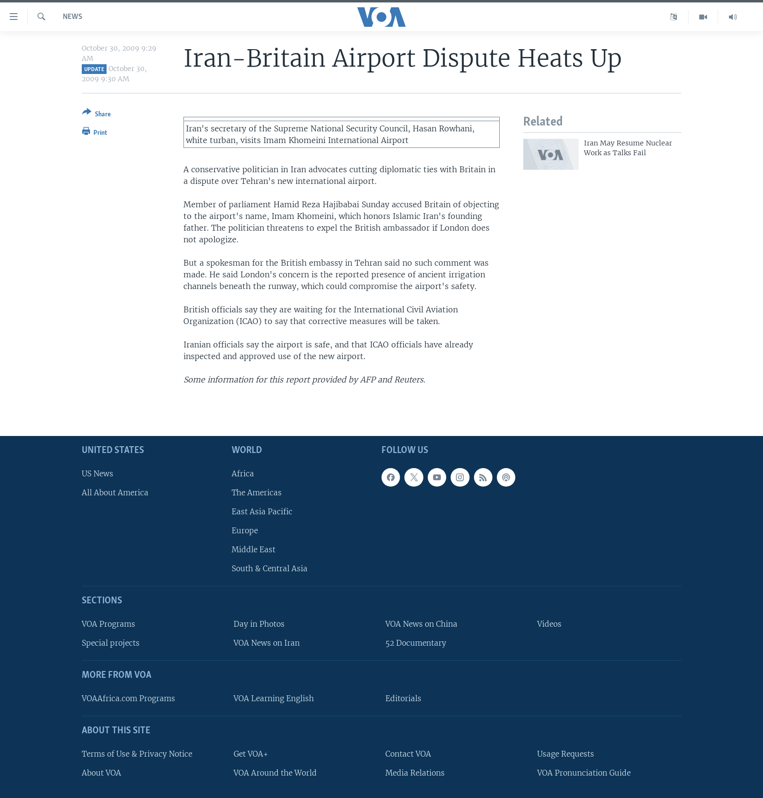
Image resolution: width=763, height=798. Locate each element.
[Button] (96, 115)
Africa (243, 473)
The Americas (257, 492)
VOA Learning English (274, 698)
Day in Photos (259, 624)
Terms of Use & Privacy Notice (137, 754)
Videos (549, 624)
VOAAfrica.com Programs (128, 698)
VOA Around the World (275, 773)
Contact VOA (408, 754)
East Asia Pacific (262, 511)
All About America (115, 492)
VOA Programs (108, 624)
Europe (245, 530)
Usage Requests (565, 754)
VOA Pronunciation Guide (584, 773)
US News (97, 473)
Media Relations (415, 773)
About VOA (101, 773)
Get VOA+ (251, 754)
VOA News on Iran (267, 643)
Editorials (403, 698)
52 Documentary (415, 643)
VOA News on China (421, 624)
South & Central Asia (270, 568)
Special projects (111, 643)
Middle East (253, 549)
